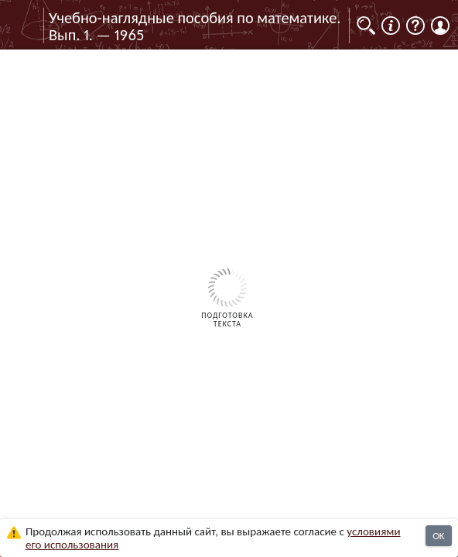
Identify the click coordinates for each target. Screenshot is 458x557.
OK (438, 536)
